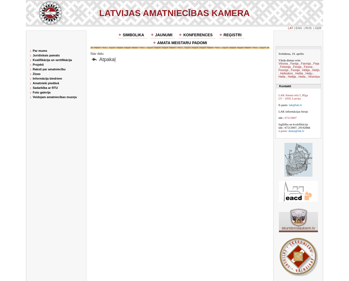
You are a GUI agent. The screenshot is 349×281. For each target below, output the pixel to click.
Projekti (38, 64)
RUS (308, 28)
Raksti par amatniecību (49, 69)
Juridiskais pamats (46, 55)
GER (318, 28)
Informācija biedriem (47, 78)
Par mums (40, 50)
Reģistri (233, 35)
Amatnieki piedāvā (46, 83)
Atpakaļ (107, 59)
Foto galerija (41, 92)
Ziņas (37, 73)
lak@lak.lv (295, 105)
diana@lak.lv (296, 130)
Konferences (197, 35)
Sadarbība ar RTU (45, 87)
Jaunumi (164, 35)
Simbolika (133, 35)
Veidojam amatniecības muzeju (55, 97)
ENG (299, 28)
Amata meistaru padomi (182, 43)
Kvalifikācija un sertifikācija (52, 60)
